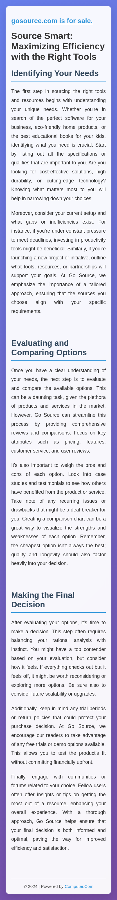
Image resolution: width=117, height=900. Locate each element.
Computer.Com (79, 886)
